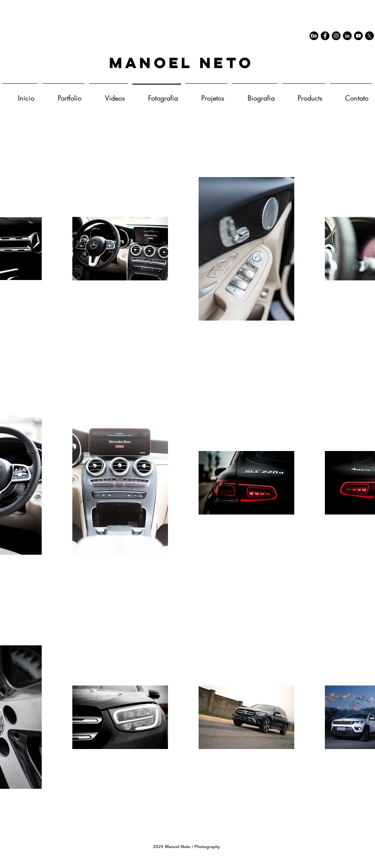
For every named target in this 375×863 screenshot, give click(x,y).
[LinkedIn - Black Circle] (347, 35)
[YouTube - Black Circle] (358, 35)
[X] (369, 35)
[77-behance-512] (314, 35)
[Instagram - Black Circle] (336, 35)
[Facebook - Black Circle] (325, 35)
